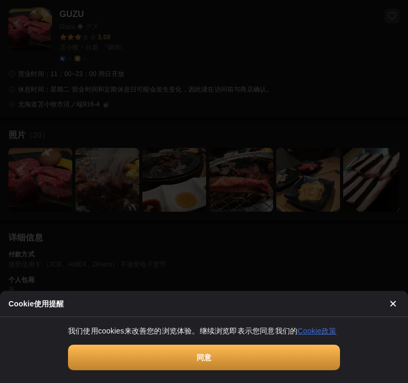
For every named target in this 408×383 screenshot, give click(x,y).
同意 (204, 357)
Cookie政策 (317, 331)
